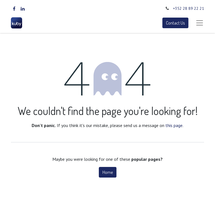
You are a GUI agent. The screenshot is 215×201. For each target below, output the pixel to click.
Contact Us (175, 23)
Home (107, 172)
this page (174, 125)
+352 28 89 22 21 (188, 8)
